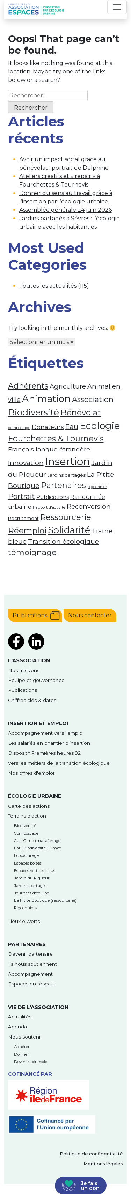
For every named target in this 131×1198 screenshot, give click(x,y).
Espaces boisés (27, 863)
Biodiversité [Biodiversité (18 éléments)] (33, 412)
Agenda (17, 1026)
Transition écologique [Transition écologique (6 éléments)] (63, 542)
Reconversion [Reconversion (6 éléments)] (89, 506)
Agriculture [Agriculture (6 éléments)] (68, 386)
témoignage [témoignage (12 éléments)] (32, 552)
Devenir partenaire (30, 954)
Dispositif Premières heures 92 (44, 753)
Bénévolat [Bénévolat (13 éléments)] (80, 412)
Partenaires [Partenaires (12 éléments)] (63, 485)
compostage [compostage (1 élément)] (19, 427)
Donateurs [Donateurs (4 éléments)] (48, 426)
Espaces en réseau (31, 984)
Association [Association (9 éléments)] (93, 399)
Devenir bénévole (30, 1061)
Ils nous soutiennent (32, 964)
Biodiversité (25, 825)
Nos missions (23, 670)
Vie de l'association (38, 1007)
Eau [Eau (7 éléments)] (71, 426)
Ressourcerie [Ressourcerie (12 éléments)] (65, 517)
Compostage (26, 833)
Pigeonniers (25, 907)
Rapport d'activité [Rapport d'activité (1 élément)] (49, 507)
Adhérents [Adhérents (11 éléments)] (28, 385)
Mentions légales (103, 1163)
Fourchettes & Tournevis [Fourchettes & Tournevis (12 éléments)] (56, 438)
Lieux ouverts (24, 921)
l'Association (29, 660)
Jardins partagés (30, 885)
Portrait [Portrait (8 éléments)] (21, 496)
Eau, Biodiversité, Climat (37, 848)
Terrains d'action (27, 816)
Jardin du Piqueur (32, 877)
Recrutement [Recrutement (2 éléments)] (23, 518)
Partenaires (27, 944)
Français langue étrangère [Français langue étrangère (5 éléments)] (49, 449)
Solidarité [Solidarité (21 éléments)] (69, 530)
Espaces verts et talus (34, 870)
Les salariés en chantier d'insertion (49, 743)
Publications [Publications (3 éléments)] (52, 497)
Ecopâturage (26, 855)
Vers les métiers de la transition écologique (59, 763)
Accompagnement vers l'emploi (45, 733)
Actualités (19, 1017)
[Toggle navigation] (117, 7)
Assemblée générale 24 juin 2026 (65, 210)
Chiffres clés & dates (32, 700)
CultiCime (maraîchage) (38, 840)
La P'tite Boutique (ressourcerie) (45, 900)
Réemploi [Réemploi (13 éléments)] (27, 530)
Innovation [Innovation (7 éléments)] (26, 462)
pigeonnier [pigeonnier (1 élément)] (97, 486)
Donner (21, 1054)
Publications (30, 615)
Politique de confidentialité (91, 1154)
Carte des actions (29, 806)
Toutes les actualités (48, 285)
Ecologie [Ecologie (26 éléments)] (100, 425)
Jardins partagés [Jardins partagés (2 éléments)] (67, 475)
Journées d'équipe (31, 893)
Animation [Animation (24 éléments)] (46, 398)
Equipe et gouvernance (36, 680)
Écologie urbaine (34, 796)
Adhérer (22, 1046)
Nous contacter (90, 615)
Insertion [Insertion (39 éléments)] (67, 461)
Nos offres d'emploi (31, 773)
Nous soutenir (25, 1037)
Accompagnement (30, 974)
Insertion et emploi (38, 723)
